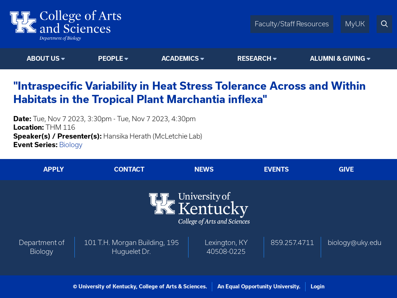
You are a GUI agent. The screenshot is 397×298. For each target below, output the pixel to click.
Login (317, 286)
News (204, 169)
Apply (53, 169)
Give (346, 169)
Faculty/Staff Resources (292, 24)
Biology (71, 145)
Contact (129, 169)
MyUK (355, 24)
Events (276, 169)
